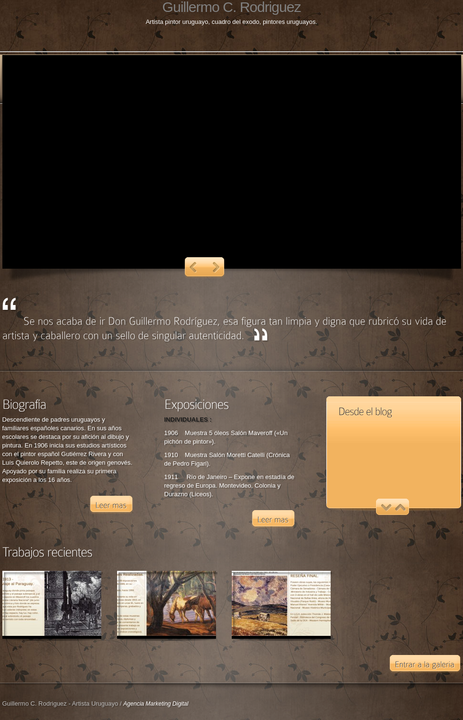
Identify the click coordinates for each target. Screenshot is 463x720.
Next (216, 267)
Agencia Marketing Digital (155, 703)
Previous (193, 267)
